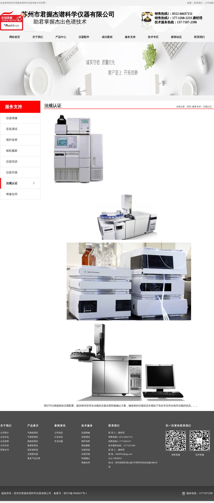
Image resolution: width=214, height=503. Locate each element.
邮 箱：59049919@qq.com (120, 454)
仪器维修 (85, 432)
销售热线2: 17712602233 (119, 441)
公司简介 (4, 432)
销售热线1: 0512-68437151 (120, 437)
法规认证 (207, 106)
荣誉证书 (4, 450)
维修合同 (85, 462)
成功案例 (107, 37)
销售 (11, 27)
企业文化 (4, 437)
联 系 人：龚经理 (116, 432)
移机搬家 (85, 445)
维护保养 (85, 441)
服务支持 (130, 37)
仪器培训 (85, 450)
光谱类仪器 (32, 454)
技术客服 (200, 455)
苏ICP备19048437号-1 (75, 493)
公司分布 (4, 445)
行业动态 (58, 437)
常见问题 (58, 441)
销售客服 (176, 455)
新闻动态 (176, 37)
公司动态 (58, 432)
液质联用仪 (32, 445)
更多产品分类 (33, 458)
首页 (189, 106)
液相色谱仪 (32, 441)
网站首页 (14, 37)
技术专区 (153, 37)
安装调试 (85, 437)
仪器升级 (85, 454)
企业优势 (4, 441)
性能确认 (85, 458)
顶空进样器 (32, 450)
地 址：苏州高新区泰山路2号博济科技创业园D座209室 (132, 464)
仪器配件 (84, 37)
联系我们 (199, 37)
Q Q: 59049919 (115, 458)
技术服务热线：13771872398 (121, 445)
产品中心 (60, 37)
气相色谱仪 (32, 432)
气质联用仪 (32, 437)
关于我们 (37, 37)
